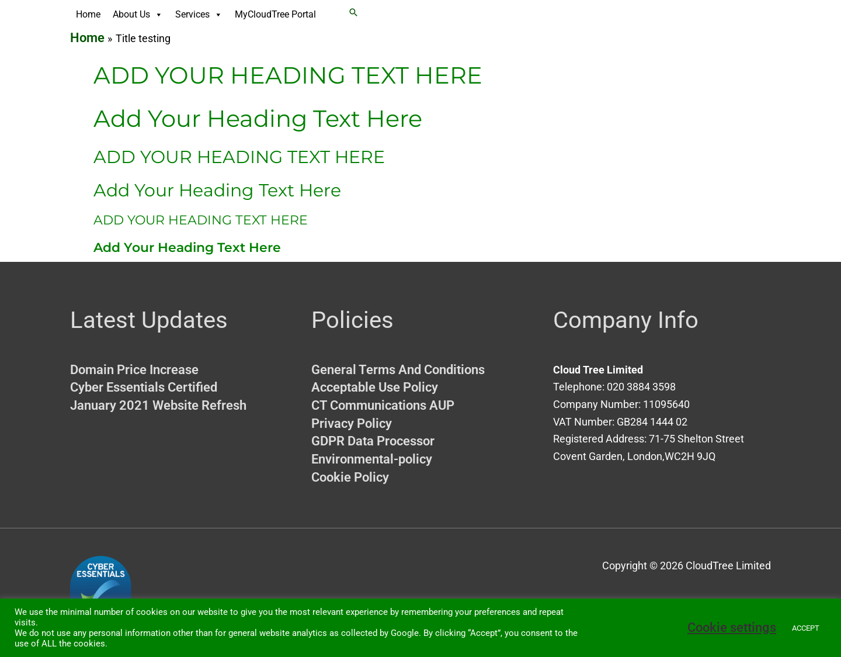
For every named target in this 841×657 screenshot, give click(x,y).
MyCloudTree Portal (275, 14)
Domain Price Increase (134, 369)
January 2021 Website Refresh (158, 405)
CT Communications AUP (382, 405)
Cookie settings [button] (731, 628)
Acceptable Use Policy (374, 387)
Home (88, 14)
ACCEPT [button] (805, 628)
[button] (353, 12)
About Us (138, 14)
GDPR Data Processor (373, 441)
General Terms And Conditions (398, 369)
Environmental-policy (371, 459)
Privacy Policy (351, 423)
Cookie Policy (350, 477)
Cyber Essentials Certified (143, 387)
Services (199, 14)
